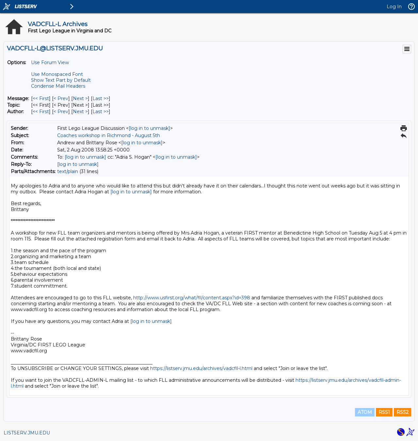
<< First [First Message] (41, 98)
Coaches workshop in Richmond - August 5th (108, 135)
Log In (394, 6)
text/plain (67, 171)
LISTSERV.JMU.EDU (27, 433)
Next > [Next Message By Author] (80, 112)
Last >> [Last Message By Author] (100, 112)
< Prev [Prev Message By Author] (61, 112)
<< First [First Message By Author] (41, 112)
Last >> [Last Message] (100, 98)
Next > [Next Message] (80, 98)
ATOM (365, 412)
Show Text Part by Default (61, 80)
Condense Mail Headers (58, 86)
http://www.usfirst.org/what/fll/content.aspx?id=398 (191, 298)
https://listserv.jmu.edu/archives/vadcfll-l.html (201, 368)
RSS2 (402, 412)
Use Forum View (50, 62)
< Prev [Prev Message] (61, 98)
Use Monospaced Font (57, 74)
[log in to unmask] (149, 128)
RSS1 (384, 412)
